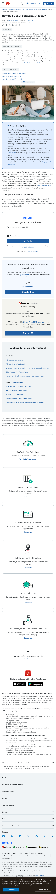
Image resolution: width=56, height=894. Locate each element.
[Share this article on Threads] (19, 25)
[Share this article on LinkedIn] (13, 25)
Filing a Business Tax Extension (16, 360)
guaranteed (24, 275)
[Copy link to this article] (3, 25)
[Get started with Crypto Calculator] (28, 603)
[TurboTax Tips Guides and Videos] (30, 9)
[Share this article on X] (10, 25)
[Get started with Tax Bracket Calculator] (28, 497)
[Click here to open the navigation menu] (3, 3)
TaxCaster (12, 153)
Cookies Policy (40, 880)
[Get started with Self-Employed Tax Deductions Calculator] (28, 638)
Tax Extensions (17, 382)
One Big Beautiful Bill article (33, 63)
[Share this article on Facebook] (6, 25)
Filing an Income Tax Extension (16, 364)
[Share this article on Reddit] (16, 25)
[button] (28, 763)
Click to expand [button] (28, 82)
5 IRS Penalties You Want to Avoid (17, 372)
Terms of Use (39, 876)
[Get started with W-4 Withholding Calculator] (28, 532)
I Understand (11, 889)
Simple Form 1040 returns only (34, 322)
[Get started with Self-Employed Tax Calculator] (28, 567)
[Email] (28, 230)
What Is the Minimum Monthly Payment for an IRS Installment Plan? (27, 368)
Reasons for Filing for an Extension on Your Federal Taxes (24, 376)
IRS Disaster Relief (44, 186)
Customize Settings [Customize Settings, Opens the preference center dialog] (43, 889)
